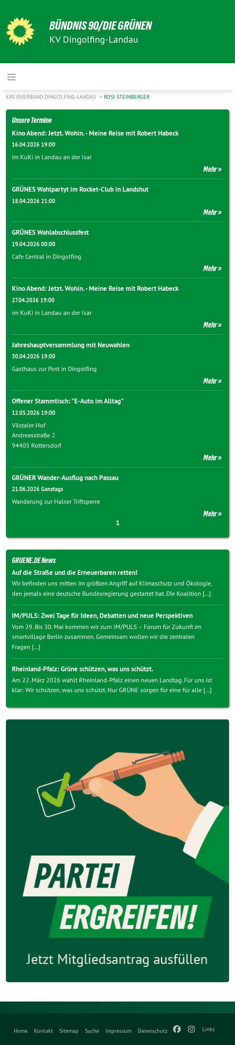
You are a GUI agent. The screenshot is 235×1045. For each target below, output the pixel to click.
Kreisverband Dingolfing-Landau (52, 96)
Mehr (210, 169)
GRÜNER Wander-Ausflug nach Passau (65, 477)
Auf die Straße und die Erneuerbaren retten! (74, 572)
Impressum (118, 1030)
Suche (92, 1030)
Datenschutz (152, 1030)
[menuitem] (21, 1029)
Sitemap (69, 1030)
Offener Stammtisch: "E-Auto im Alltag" (68, 401)
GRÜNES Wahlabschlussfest (50, 232)
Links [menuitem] (208, 1029)
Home (21, 1030)
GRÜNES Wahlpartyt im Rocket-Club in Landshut (80, 189)
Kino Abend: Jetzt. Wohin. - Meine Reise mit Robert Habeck (95, 133)
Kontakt (43, 1030)
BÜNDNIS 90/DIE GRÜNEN (103, 25)
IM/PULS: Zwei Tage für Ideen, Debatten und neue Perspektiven (102, 615)
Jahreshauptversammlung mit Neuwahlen (71, 345)
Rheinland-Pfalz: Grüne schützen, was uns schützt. (82, 669)
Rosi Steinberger (127, 96)
